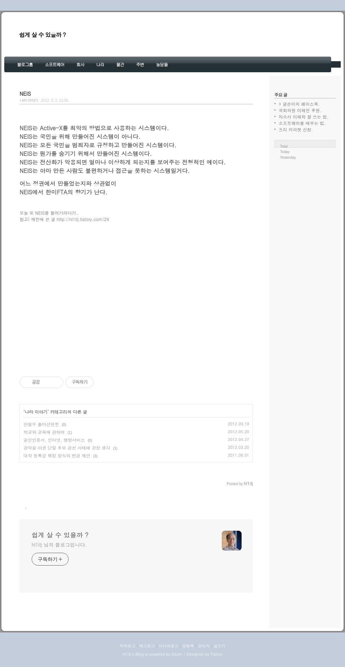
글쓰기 (219, 645)
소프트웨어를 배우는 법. (302, 123)
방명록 (188, 645)
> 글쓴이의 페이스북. (299, 104)
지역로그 (127, 645)
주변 (140, 64)
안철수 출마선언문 (41, 424)
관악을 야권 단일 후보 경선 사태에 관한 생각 (66, 448)
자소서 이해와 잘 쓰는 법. (304, 117)
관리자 (204, 645)
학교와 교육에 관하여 (44, 432)
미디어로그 (168, 645)
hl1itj (127, 654)
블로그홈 (25, 64)
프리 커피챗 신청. (296, 129)
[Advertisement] (136, 296)
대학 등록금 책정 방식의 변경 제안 (56, 455)
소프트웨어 (54, 64)
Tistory (216, 654)
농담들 (162, 64)
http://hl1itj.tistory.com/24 (83, 219)
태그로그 (147, 645)
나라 (100, 64)
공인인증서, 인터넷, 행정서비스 (54, 440)
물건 (120, 64)
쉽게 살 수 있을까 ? (42, 35)
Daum (177, 654)
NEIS (25, 93)
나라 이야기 (29, 100)
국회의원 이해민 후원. (300, 110)
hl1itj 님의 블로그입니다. (59, 544)
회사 (80, 64)
